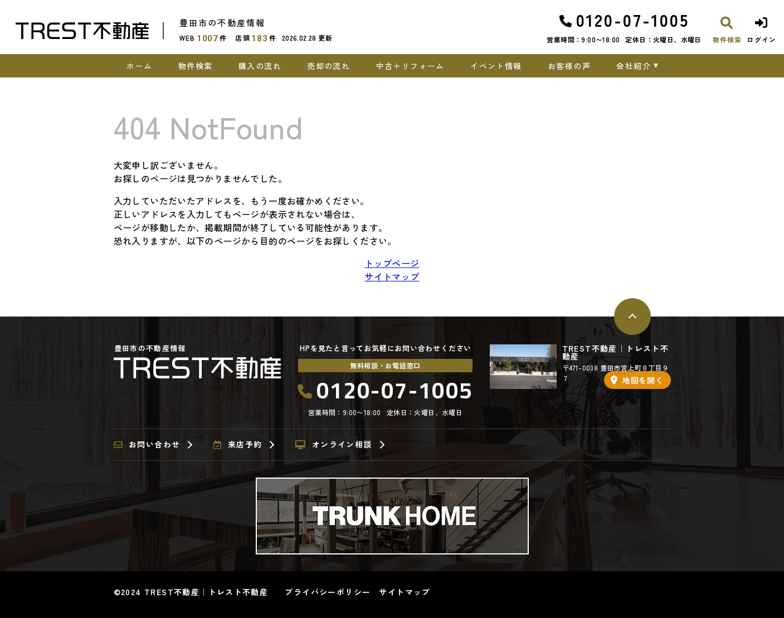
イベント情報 (496, 65)
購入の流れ (259, 65)
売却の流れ (328, 65)
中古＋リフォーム (410, 65)
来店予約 (237, 444)
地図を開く (637, 380)
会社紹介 (633, 65)
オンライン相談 (333, 444)
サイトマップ (391, 276)
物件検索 (195, 65)
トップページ (391, 263)
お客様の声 (569, 65)
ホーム (139, 65)
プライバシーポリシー (328, 592)
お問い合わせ (147, 444)
